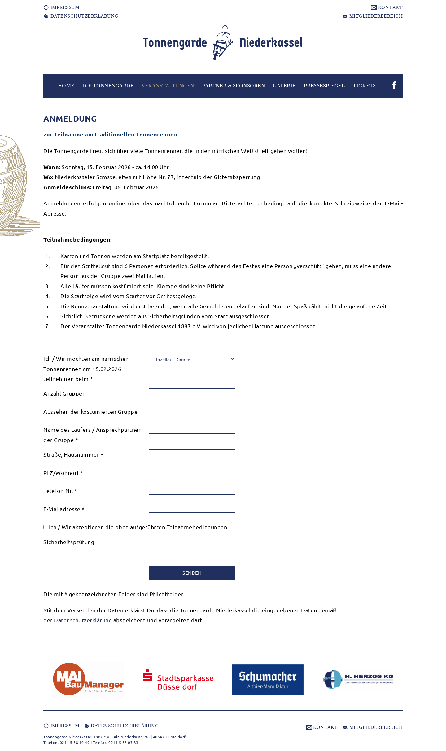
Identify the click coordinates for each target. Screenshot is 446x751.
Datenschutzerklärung (83, 620)
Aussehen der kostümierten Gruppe (90, 411)
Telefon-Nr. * (60, 490)
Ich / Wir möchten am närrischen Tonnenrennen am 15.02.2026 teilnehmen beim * (86, 368)
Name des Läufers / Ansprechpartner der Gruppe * (92, 434)
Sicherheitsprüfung (68, 542)
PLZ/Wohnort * (63, 472)
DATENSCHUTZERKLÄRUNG (80, 16)
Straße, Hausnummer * (73, 454)
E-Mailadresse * (64, 509)
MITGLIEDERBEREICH (372, 16)
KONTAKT (387, 7)
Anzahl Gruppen (64, 393)
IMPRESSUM (61, 7)
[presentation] (196, 549)
